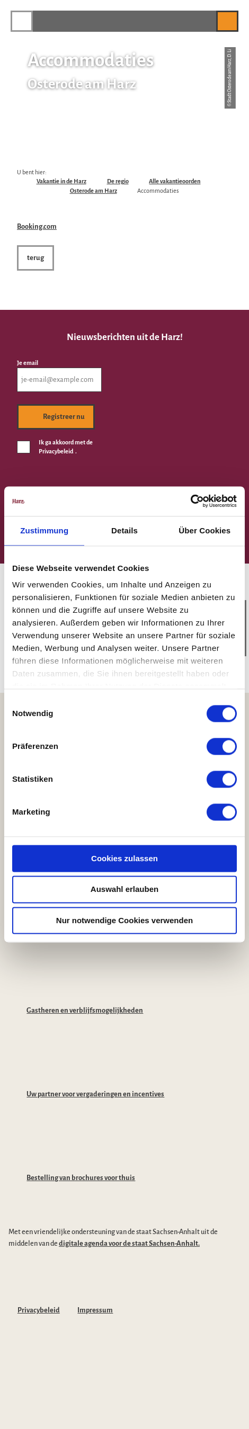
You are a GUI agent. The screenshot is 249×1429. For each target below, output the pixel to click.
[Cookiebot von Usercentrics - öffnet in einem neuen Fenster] (190, 501)
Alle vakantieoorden (174, 181)
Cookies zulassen (124, 858)
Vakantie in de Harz (61, 181)
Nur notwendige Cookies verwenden (124, 920)
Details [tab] (124, 530)
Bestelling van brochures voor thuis (80, 1178)
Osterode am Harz (93, 190)
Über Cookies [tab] (204, 530)
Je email (27, 362)
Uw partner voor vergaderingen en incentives (95, 1094)
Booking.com (37, 226)
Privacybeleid (38, 1310)
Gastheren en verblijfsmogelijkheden (84, 1010)
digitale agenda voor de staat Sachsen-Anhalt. (129, 1243)
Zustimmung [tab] (44, 530)
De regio (118, 181)
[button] (203, 21)
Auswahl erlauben (124, 889)
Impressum (95, 1310)
